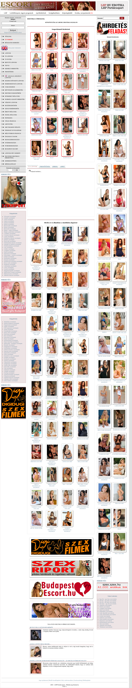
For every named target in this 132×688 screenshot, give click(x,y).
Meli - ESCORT (67, 484)
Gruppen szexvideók (105, 608)
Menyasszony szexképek (11, 273)
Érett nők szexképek (10, 241)
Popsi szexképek (9, 339)
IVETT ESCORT (52, 439)
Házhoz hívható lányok (14, 80)
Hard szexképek (8, 252)
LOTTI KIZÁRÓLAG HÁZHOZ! (83, 334)
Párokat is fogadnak (13, 130)
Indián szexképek (9, 256)
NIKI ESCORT (82, 310)
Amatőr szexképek (9, 218)
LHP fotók (9, 124)
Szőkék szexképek (9, 357)
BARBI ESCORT (36, 310)
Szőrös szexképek (9, 360)
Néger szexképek (9, 326)
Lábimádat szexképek (10, 266)
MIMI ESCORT (51, 112)
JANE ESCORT (67, 112)
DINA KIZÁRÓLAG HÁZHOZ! (67, 244)
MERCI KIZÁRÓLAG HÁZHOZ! (36, 440)
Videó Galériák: (112, 596)
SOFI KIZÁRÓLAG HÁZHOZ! (67, 377)
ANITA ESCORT (36, 135)
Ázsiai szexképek (9, 222)
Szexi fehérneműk (12, 108)
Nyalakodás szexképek (10, 331)
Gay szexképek (8, 247)
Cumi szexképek (9, 236)
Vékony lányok (11, 102)
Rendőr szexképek (9, 345)
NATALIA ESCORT (52, 135)
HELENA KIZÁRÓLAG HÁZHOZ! (83, 113)
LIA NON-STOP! (67, 439)
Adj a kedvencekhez (67, 680)
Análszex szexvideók (106, 605)
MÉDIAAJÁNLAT (10, 164)
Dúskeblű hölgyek (12, 96)
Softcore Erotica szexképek (12, 349)
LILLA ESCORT (83, 417)
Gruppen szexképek (9, 250)
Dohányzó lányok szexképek (12, 238)
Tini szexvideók (104, 624)
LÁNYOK (8, 53)
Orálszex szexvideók (105, 617)
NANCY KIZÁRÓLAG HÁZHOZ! (36, 268)
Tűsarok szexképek (9, 376)
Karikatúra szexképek (10, 258)
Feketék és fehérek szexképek (12, 244)
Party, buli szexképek (10, 332)
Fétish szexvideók (105, 607)
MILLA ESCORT (83, 461)
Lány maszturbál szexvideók (108, 614)
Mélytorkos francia (13, 133)
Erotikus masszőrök (13, 93)
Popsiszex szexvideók (106, 621)
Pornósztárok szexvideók (107, 622)
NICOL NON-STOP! (36, 528)
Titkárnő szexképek (9, 370)
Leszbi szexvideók (105, 616)
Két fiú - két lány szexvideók (108, 602)
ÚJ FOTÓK (8, 59)
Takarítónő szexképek (10, 362)
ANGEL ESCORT (82, 135)
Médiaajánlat (86, 680)
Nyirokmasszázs (11, 146)
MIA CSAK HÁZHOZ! (36, 377)
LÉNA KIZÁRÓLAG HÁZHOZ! (52, 91)
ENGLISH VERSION (14, 48)
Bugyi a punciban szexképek (12, 232)
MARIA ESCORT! (67, 266)
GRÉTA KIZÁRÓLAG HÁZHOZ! (36, 485)
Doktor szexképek (9, 239)
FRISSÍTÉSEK (9, 71)
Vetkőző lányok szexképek (11, 377)
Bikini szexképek (9, 224)
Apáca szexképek (9, 221)
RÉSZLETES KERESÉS (12, 42)
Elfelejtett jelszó (17, 32)
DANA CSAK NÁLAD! (52, 507)
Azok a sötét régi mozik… (40, 644)
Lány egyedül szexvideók (107, 613)
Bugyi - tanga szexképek (11, 230)
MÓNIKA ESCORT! (83, 377)
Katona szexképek (9, 260)
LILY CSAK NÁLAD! (67, 289)
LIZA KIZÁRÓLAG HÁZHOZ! (83, 70)
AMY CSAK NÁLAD (36, 158)
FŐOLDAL (8, 36)
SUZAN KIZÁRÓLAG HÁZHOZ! (52, 245)
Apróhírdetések (41, 13)
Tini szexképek (8, 368)
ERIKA (52, 50)
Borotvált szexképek (10, 229)
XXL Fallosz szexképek (11, 380)
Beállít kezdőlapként (55, 680)
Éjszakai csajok (11, 136)
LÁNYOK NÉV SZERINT (12, 153)
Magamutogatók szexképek (12, 270)
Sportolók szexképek (10, 352)
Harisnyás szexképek (10, 253)
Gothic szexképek (9, 249)
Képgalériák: (14, 213)
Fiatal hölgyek (11, 115)
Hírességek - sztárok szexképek (13, 255)
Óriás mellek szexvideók (107, 619)
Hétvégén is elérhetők (14, 90)
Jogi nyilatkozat (43, 680)
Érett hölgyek (10, 111)
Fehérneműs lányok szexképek (13, 242)
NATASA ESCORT (82, 289)
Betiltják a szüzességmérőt (41, 627)
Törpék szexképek (9, 371)
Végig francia (10, 121)
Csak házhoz (10, 87)
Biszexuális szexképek (10, 225)
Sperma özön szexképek (11, 351)
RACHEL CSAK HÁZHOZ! (83, 485)
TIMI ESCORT (36, 91)
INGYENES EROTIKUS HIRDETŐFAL (12, 157)
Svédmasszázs (10, 142)
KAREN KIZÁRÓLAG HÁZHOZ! (67, 529)
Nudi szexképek (8, 329)
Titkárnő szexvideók (105, 625)
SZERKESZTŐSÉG (10, 161)
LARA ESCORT (83, 91)
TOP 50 (7, 65)
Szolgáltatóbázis (54, 13)
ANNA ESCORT (36, 50)
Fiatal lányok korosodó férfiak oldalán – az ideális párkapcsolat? (58, 660)
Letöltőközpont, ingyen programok (21, 13)
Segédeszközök (11, 105)
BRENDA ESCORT (36, 461)
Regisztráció (7, 32)
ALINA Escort (67, 157)
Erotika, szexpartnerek (82, 13)
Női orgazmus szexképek (11, 328)
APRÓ (62, 166)
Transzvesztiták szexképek (11, 374)
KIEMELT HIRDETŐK (12, 68)
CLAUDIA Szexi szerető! (36, 113)
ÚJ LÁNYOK (9, 56)
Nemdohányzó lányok (13, 84)
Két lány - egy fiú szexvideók (108, 603)
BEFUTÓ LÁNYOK (11, 62)
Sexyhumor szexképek (10, 348)
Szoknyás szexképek (10, 359)
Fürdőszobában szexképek (11, 246)
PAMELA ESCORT (82, 50)
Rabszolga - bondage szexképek (13, 343)
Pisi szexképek (8, 335)
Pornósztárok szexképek (11, 340)
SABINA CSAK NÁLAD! (36, 507)
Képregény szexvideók (106, 611)
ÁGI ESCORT (67, 70)
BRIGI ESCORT (36, 70)
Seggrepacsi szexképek (10, 346)
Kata (52, 70)
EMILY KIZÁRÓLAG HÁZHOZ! (52, 529)
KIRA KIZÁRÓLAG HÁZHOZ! (52, 418)
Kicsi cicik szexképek (10, 263)
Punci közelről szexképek (11, 342)
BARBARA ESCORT (52, 398)
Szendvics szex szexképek (11, 356)
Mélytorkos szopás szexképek (12, 272)
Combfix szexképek (9, 233)
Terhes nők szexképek (10, 365)
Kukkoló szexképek (9, 264)
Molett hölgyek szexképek (11, 323)
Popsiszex (8, 118)
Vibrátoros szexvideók (106, 627)
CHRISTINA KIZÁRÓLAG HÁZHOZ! (67, 136)
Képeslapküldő (67, 13)
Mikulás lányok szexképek (11, 275)
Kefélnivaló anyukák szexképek (13, 261)
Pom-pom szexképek (10, 337)
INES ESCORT (36, 289)
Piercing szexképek (9, 334)
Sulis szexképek (8, 354)
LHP (5, 13)
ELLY (51, 157)
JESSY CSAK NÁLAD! (67, 91)
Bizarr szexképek (9, 227)
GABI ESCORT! (67, 50)
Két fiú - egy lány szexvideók (108, 600)
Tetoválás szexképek (10, 366)
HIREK (55, 166)
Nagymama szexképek (10, 325)
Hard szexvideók (104, 610)
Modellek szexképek (10, 322)
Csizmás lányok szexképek (11, 235)
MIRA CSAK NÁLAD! (52, 485)
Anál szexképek (8, 219)
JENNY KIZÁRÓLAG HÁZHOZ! (52, 311)
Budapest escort (11, 149)
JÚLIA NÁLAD (51, 377)
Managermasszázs (12, 139)
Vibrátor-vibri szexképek (11, 379)
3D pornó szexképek (10, 216)
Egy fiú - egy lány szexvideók (108, 599)
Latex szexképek (9, 267)
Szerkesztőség (78, 680)
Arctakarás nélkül (12, 127)
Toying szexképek (9, 373)
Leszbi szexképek (9, 269)
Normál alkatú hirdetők (14, 99)
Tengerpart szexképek (10, 363)
